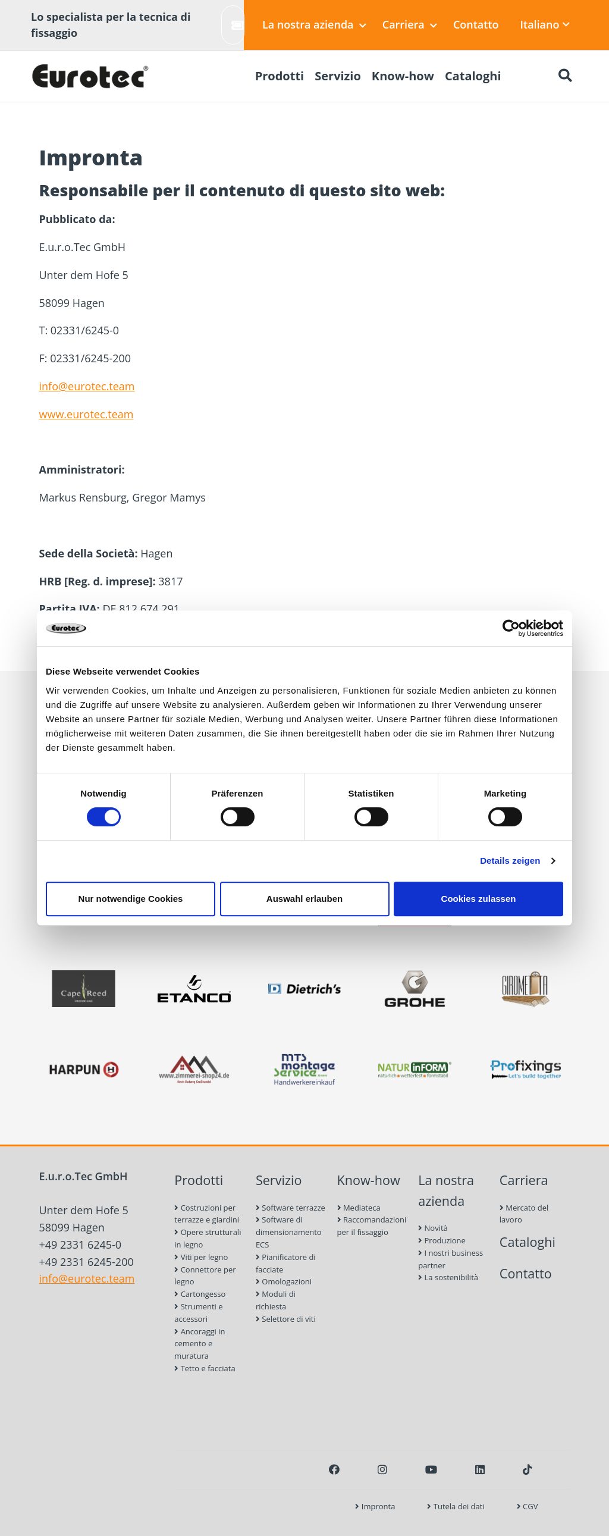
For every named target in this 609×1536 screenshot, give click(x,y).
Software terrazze (290, 1207)
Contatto (476, 24)
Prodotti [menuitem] (279, 76)
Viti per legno (201, 1257)
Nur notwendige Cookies (131, 899)
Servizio (279, 1180)
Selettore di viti (286, 1319)
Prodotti (198, 1180)
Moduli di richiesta (276, 1300)
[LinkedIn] (480, 1469)
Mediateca (359, 1207)
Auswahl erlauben (304, 899)
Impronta (375, 1506)
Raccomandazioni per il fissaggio (372, 1225)
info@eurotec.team (87, 386)
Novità (433, 1227)
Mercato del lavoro (524, 1213)
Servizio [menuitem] (338, 76)
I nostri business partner (450, 1259)
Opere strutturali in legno (207, 1238)
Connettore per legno (205, 1275)
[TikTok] (527, 1469)
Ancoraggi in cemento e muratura (199, 1344)
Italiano (545, 24)
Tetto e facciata (204, 1368)
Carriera (409, 24)
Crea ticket (237, 24)
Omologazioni (284, 1281)
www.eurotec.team (86, 414)
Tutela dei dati (455, 1506)
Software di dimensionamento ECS (289, 1232)
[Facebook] (334, 1469)
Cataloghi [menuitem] (473, 76)
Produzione (442, 1240)
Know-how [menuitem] (403, 76)
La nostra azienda (314, 24)
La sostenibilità (448, 1277)
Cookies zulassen (478, 899)
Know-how (368, 1180)
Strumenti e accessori (198, 1312)
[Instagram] (382, 1469)
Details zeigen (510, 860)
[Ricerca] (565, 76)
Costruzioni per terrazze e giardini (206, 1213)
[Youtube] (431, 1469)
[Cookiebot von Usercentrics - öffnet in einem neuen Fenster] (511, 628)
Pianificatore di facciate (286, 1263)
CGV (527, 1506)
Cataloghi (527, 1241)
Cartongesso (199, 1294)
